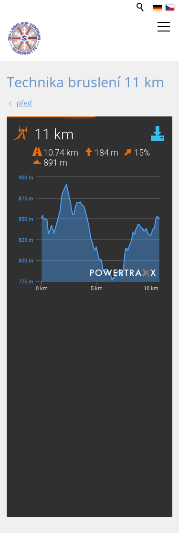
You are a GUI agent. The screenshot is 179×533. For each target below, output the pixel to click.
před (24, 102)
